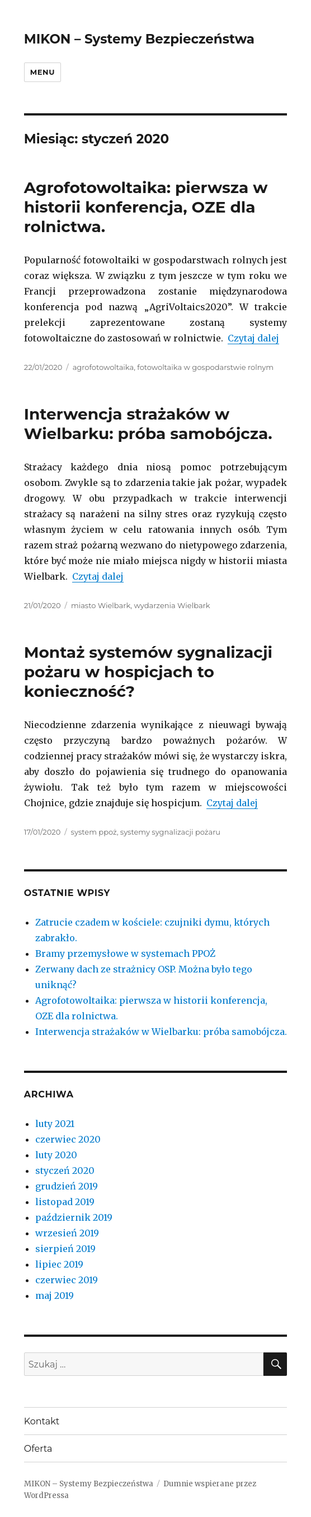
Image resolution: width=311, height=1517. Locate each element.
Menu (42, 72)
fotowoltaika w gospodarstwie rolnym (205, 367)
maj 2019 (54, 1295)
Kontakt (42, 1421)
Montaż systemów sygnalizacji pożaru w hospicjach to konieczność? (148, 672)
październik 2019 (73, 1217)
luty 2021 (54, 1123)
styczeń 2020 (65, 1170)
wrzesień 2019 (67, 1233)
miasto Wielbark (100, 605)
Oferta (38, 1448)
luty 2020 (56, 1154)
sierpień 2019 (65, 1248)
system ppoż (94, 831)
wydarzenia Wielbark (172, 605)
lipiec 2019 (59, 1264)
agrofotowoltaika (103, 367)
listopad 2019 (65, 1201)
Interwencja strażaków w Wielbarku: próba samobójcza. (148, 423)
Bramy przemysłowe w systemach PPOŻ (125, 953)
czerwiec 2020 (68, 1139)
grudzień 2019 (66, 1186)
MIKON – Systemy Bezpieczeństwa (139, 39)
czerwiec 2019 (66, 1279)
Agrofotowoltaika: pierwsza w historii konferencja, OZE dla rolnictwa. (146, 207)
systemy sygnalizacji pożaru (170, 831)
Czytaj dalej (253, 338)
